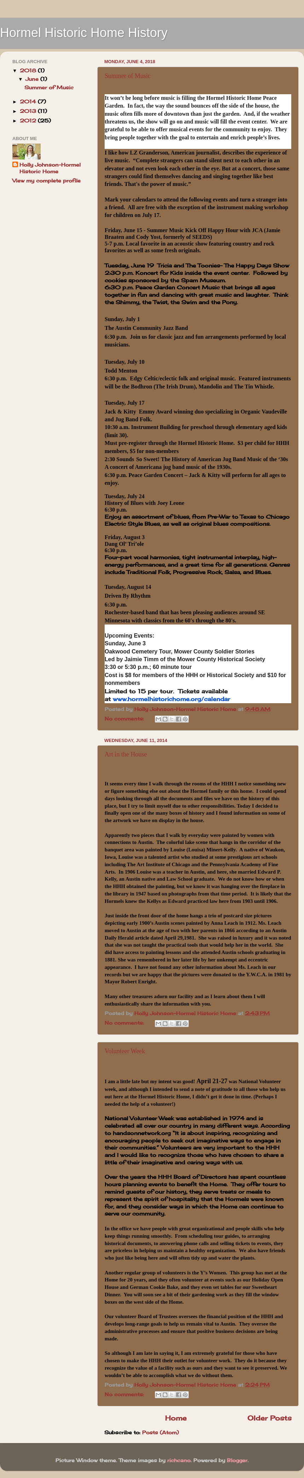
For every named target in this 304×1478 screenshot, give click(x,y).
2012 (29, 120)
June (32, 79)
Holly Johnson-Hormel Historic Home (50, 168)
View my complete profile (46, 180)
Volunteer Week (125, 1051)
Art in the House (126, 754)
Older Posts (269, 1418)
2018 (29, 70)
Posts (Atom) (160, 1432)
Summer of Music (128, 75)
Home (176, 1418)
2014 (29, 101)
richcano (179, 1460)
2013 (29, 111)
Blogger (237, 1460)
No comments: (125, 719)
